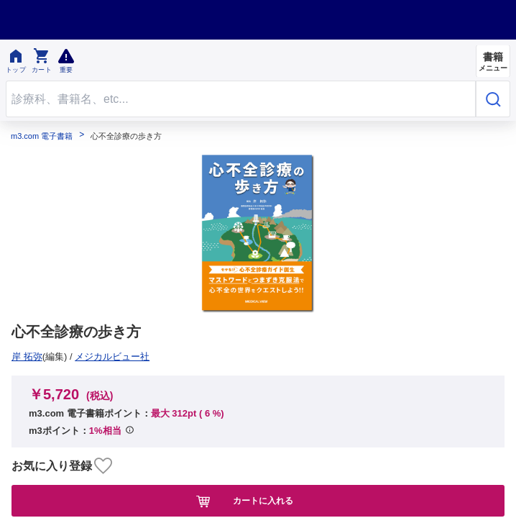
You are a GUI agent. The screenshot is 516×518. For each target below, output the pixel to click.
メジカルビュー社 (54, 356)
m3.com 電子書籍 (42, 136)
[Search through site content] (241, 99)
